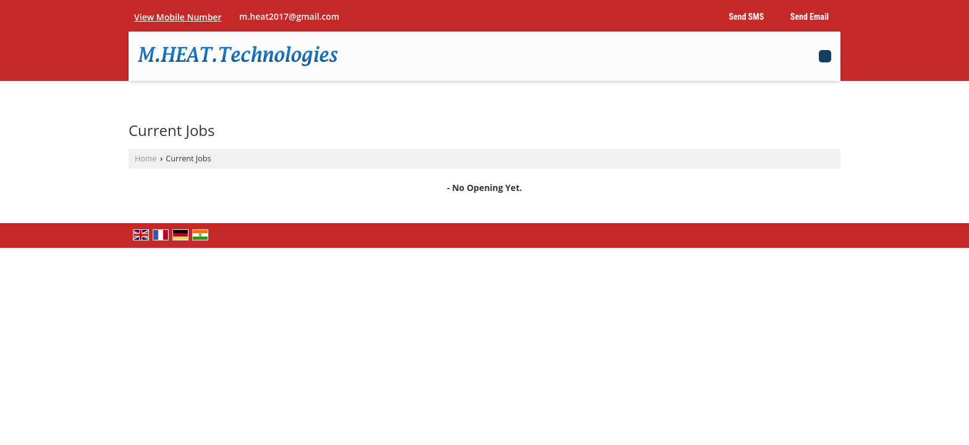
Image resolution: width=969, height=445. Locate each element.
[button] (177, 17)
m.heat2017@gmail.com (289, 16)
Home (146, 158)
